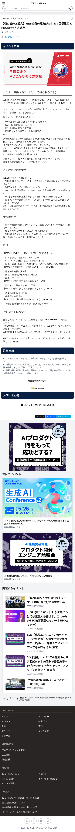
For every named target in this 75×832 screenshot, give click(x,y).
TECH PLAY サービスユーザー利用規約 (20, 798)
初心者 (8, 37)
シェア (51, 416)
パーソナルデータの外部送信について (19, 812)
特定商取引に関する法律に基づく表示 (19, 807)
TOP (4, 699)
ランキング (43, 731)
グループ (6, 731)
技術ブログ (43, 721)
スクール (16, 37)
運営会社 (6, 759)
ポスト (40, 416)
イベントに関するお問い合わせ (37, 405)
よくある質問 (8, 778)
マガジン (6, 721)
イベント (12, 699)
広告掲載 (6, 755)
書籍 (40, 726)
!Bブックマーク (63, 416)
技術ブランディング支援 (13, 750)
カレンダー (43, 716)
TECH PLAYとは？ (11, 774)
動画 (4, 726)
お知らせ (42, 774)
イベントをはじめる (47, 778)
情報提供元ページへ (37, 381)
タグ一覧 (6, 735)
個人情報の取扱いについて (14, 802)
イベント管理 (8, 783)
